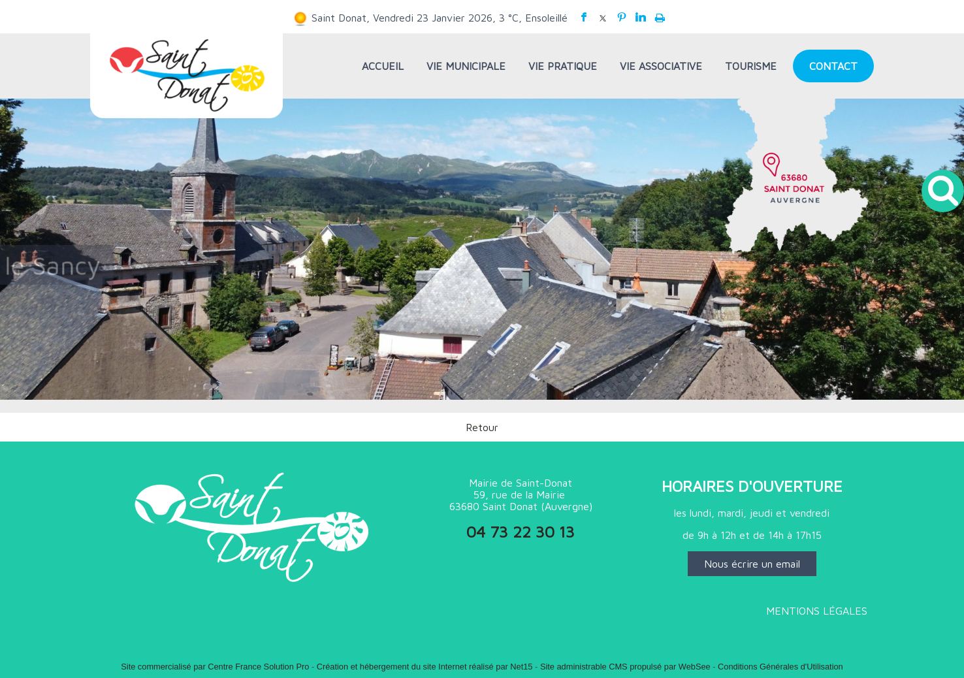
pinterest (621, 17)
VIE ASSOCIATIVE (661, 66)
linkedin (640, 17)
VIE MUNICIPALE (466, 66)
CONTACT (833, 66)
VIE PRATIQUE (562, 66)
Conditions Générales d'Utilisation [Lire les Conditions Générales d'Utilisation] (780, 666)
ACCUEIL (383, 66)
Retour (482, 427)
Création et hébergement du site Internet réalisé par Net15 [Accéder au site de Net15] (425, 666)
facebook (583, 17)
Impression (660, 15)
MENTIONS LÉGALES (816, 611)
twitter (602, 17)
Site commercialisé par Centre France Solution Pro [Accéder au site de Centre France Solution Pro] (215, 666)
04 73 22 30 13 (520, 532)
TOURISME (751, 66)
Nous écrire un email (752, 564)
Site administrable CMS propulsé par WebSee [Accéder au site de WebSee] (625, 666)
